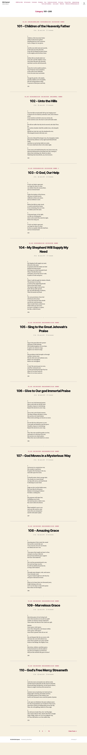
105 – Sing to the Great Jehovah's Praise (43, 333)
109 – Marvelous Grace (43, 618)
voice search (55, 3)
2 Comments (50, 109)
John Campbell (54, 100)
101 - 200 (24, 21)
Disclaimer (40, 2)
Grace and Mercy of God (48, 326)
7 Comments (50, 34)
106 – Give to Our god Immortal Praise (43, 397)
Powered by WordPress (26, 751)
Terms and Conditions (46, 3)
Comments (34, 2)
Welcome (62, 3)
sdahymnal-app (75, 2)
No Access (60, 2)
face (45, 2)
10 (48, 743)
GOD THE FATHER (56, 21)
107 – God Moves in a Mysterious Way (43, 466)
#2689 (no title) (19, 2)
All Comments (27, 2)
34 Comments (51, 547)
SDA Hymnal (6, 2)
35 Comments (51, 622)
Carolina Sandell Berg (33, 21)
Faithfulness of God (46, 21)
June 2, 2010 (42, 34)
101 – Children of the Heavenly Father (43, 28)
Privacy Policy (68, 2)
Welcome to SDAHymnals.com (72, 3)
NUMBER (63, 21)
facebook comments (52, 2)
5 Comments (50, 181)
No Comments (51, 339)
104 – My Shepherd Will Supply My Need (43, 253)
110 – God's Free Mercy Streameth (43, 682)
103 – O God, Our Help (43, 177)
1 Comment (50, 260)
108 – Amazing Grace (43, 543)
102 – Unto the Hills (43, 105)
